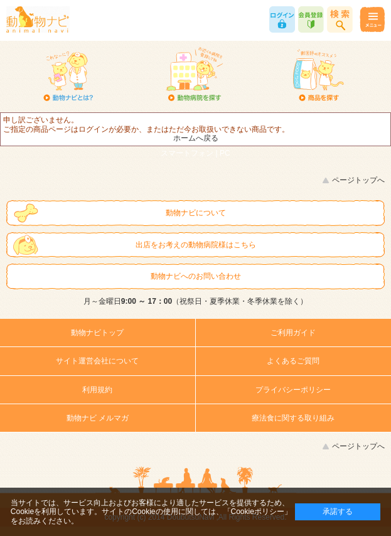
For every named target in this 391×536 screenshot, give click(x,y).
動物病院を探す (193, 75)
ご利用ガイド (293, 332)
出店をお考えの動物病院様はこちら (196, 244)
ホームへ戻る (195, 138)
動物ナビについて (196, 212)
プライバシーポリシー (293, 389)
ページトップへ (358, 180)
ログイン (282, 19)
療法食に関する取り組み (293, 418)
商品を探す (318, 75)
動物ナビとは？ (68, 75)
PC (225, 153)
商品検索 (340, 19)
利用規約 (97, 389)
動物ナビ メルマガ (98, 418)
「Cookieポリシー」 (257, 511)
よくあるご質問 (293, 360)
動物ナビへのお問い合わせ (196, 276)
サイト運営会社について (97, 360)
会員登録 (311, 19)
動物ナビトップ (97, 332)
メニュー (372, 19)
